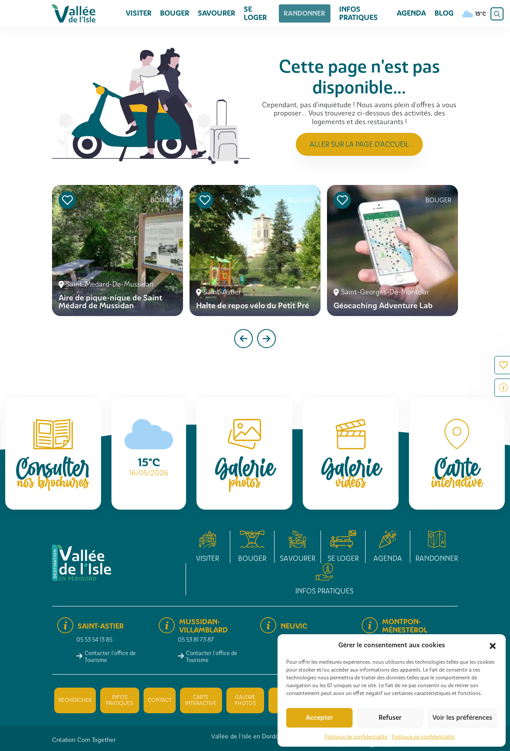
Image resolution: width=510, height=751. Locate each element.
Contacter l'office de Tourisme (110, 656)
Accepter (319, 717)
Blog (444, 13)
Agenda (411, 13)
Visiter (138, 13)
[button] (492, 645)
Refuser (390, 717)
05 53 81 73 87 (196, 639)
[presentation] (243, 338)
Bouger (174, 13)
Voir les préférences (462, 717)
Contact (159, 700)
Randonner (303, 13)
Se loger (255, 13)
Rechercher (75, 700)
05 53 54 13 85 (94, 639)
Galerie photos (245, 700)
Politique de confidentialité (355, 737)
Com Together (96, 739)
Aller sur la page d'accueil (359, 144)
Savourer (216, 13)
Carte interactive (200, 700)
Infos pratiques (353, 13)
